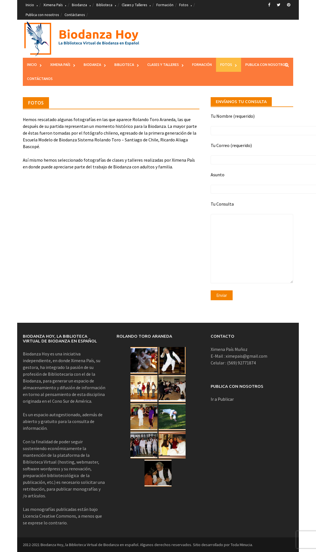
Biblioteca (104, 5)
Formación (164, 5)
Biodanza (79, 5)
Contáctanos (74, 15)
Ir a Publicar (222, 399)
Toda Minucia (241, 544)
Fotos (183, 5)
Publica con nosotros (42, 15)
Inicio (30, 5)
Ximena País (53, 5)
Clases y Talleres (134, 5)
